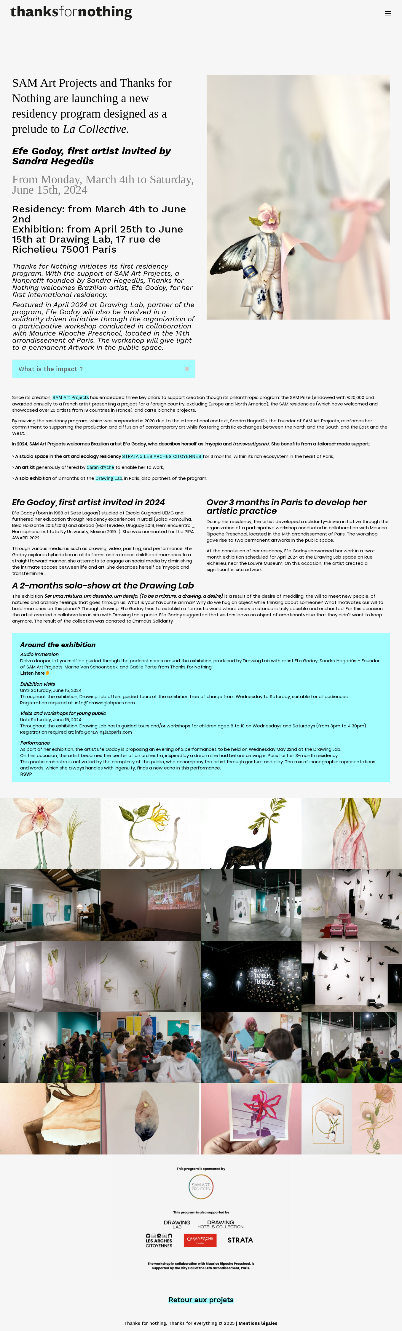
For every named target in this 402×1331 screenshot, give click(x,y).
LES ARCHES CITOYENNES (173, 456)
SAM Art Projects (70, 397)
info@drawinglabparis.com (103, 732)
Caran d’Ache (100, 467)
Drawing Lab (108, 478)
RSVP (26, 774)
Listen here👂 (35, 673)
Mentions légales (258, 1323)
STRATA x (133, 456)
